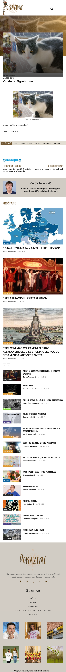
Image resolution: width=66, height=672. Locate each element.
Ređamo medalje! (30, 486)
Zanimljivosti (7, 293)
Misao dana (28, 385)
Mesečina (6, 409)
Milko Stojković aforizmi (34, 413)
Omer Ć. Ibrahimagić (31, 403)
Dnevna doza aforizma (33, 515)
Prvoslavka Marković (31, 389)
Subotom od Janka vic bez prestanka (39, 442)
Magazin (6, 243)
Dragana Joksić (29, 475)
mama (30, 143)
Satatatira (6, 422)
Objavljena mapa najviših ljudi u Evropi (32, 248)
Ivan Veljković (28, 504)
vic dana (57, 143)
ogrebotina (47, 143)
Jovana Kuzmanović (30, 533)
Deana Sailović (29, 417)
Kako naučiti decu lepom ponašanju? (39, 471)
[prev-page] (4, 365)
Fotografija (7, 538)
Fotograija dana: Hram (33, 529)
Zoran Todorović (9, 252)
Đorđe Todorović (40, 183)
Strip (5, 509)
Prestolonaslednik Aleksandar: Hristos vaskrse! (41, 372)
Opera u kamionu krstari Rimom (25, 298)
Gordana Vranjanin (30, 519)
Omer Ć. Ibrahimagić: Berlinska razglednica (43, 400)
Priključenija (7, 379)
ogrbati (37, 143)
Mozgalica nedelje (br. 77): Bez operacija (41, 457)
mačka (22, 143)
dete (15, 143)
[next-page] (8, 365)
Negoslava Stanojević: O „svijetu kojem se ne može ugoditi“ (17, 170)
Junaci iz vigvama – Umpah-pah (49, 169)
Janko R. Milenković (30, 446)
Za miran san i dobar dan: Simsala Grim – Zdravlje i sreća (41, 429)
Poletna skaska (30, 500)
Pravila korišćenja (43, 671)
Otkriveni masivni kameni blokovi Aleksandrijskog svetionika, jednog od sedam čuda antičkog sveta (31, 352)
